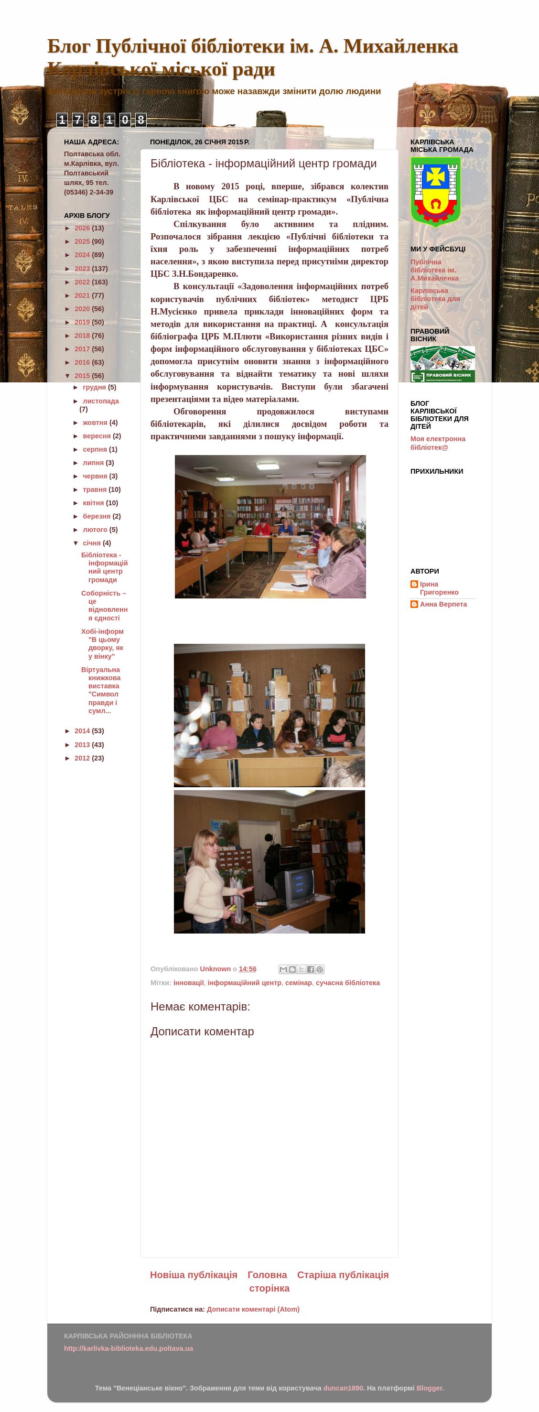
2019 (83, 322)
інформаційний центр (244, 983)
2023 (83, 268)
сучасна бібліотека (348, 983)
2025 (83, 241)
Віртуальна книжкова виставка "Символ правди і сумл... (100, 690)
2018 (83, 335)
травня (96, 489)
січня (93, 543)
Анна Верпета (443, 604)
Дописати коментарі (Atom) (253, 1309)
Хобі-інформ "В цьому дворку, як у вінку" (102, 644)
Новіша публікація (193, 1275)
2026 (83, 228)
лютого (96, 529)
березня (98, 516)
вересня (98, 436)
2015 (83, 376)
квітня (94, 503)
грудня (95, 387)
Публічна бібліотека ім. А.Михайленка (434, 270)
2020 (83, 309)
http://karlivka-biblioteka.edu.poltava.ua (128, 1348)
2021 (83, 295)
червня (96, 476)
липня (94, 463)
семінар (298, 983)
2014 (83, 731)
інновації (188, 983)
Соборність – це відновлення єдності (104, 605)
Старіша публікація (343, 1275)
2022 (83, 282)
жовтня (96, 422)
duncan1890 (343, 1388)
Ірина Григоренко (439, 588)
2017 (83, 349)
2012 (83, 758)
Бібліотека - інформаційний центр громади (104, 567)
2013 (83, 745)
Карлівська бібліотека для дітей (435, 299)
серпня (96, 449)
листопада (101, 401)
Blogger (429, 1388)
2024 (83, 255)
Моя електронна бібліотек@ (437, 443)
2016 (83, 362)
